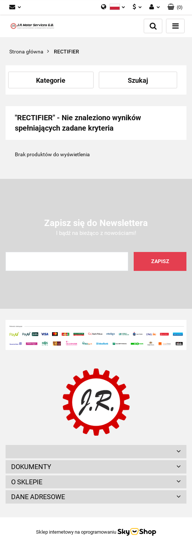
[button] (96, 451)
